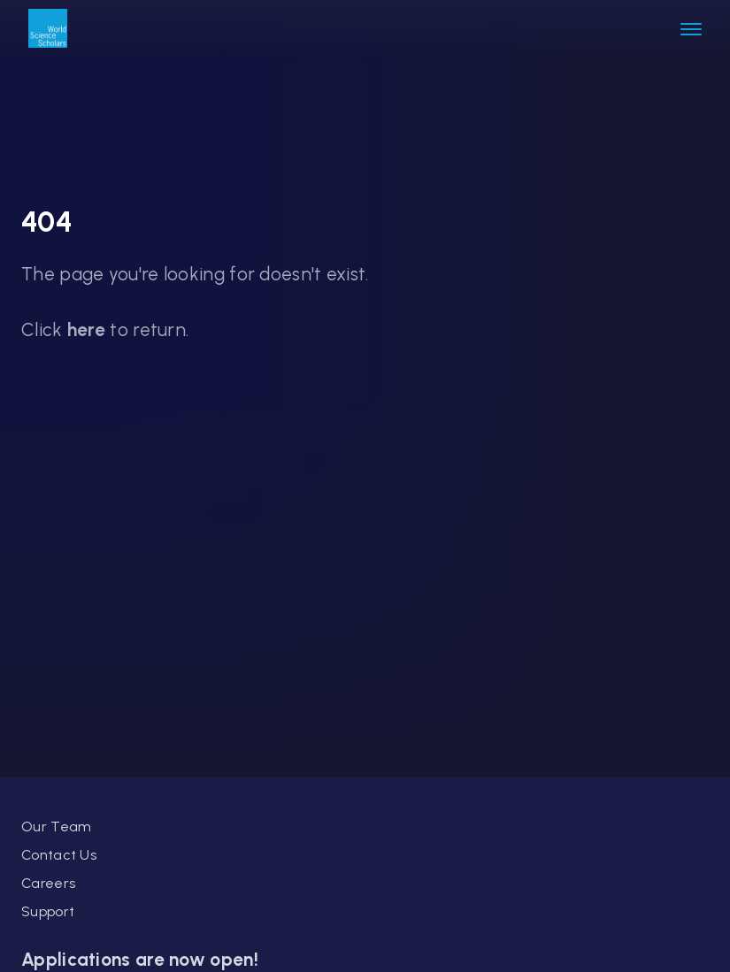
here (86, 329)
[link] (47, 30)
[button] (691, 30)
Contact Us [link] (58, 854)
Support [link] (47, 911)
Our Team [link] (56, 826)
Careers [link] (48, 883)
